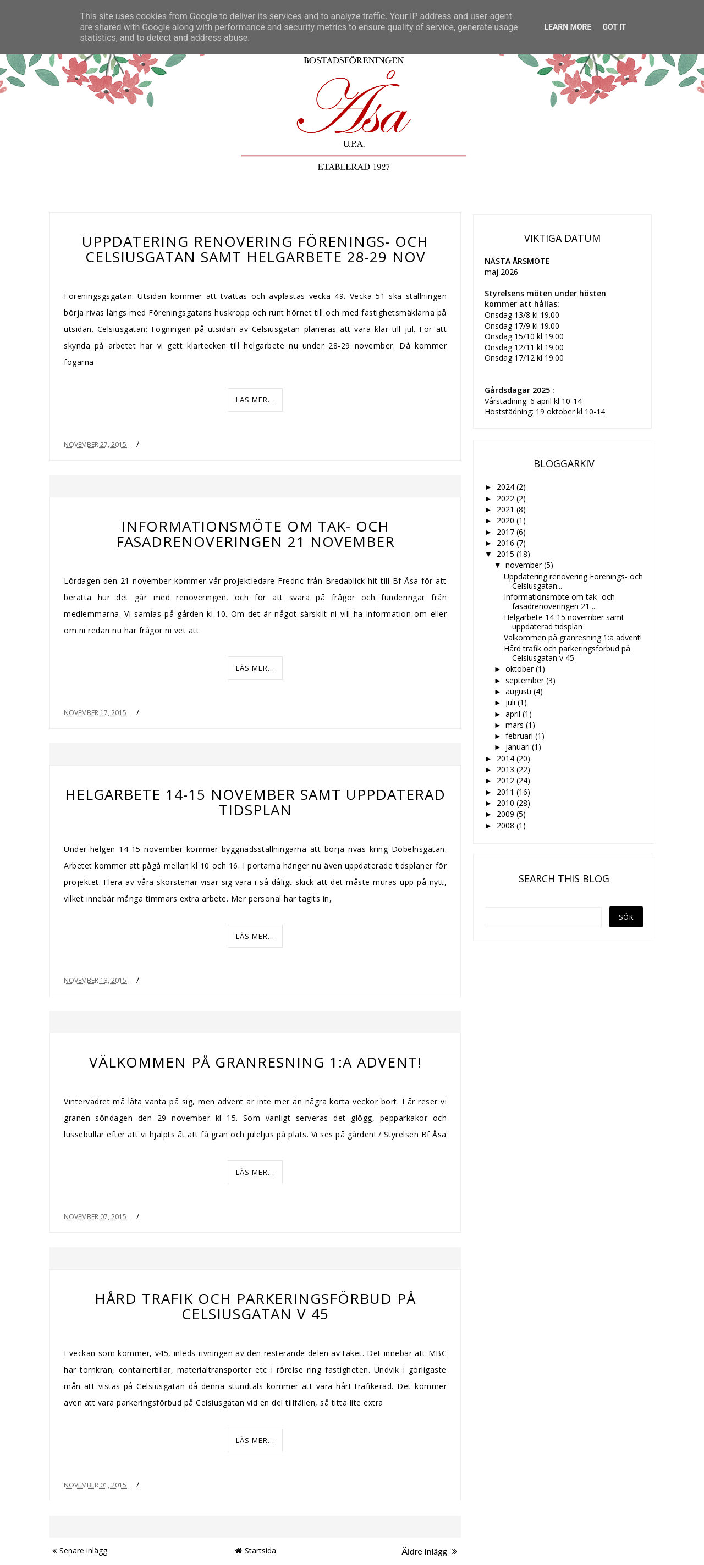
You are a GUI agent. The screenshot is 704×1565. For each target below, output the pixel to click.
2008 (506, 825)
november (524, 565)
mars (515, 725)
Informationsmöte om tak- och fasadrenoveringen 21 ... (559, 601)
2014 (506, 758)
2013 (506, 769)
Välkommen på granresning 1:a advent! (255, 1062)
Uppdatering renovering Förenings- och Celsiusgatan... (573, 581)
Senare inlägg (79, 1550)
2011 (506, 792)
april (513, 714)
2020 (506, 520)
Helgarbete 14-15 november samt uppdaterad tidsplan (255, 802)
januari (518, 747)
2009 (506, 814)
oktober (520, 668)
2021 (506, 509)
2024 (506, 487)
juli (511, 702)
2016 (506, 543)
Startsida (255, 1550)
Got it (614, 27)
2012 (506, 780)
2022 (506, 498)
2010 (506, 803)
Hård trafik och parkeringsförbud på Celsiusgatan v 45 (255, 1306)
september (525, 680)
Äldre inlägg (429, 1551)
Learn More (567, 27)
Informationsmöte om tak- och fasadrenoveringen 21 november (255, 533)
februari (520, 736)
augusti (519, 691)
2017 (506, 532)
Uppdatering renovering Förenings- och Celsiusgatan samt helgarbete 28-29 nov (255, 249)
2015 (506, 554)
